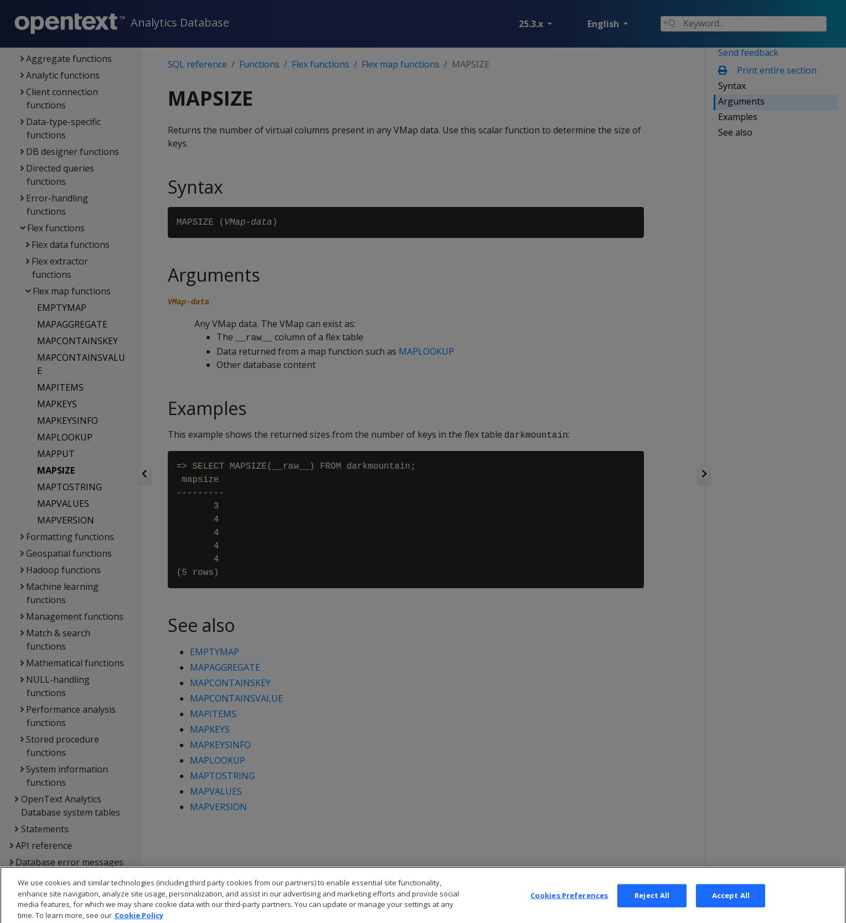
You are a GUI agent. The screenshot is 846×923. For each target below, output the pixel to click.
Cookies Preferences (569, 906)
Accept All (731, 906)
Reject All (651, 906)
